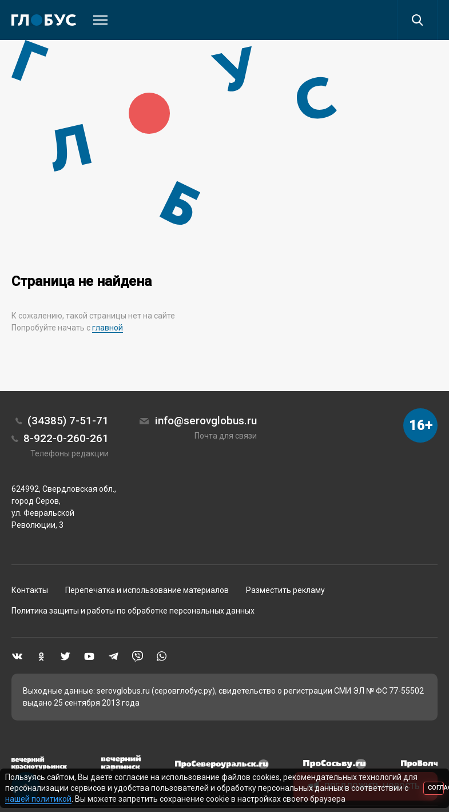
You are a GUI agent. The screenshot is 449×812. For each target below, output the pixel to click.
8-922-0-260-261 (66, 438)
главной (107, 327)
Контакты (29, 590)
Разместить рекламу (285, 590)
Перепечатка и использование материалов (147, 590)
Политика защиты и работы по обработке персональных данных (133, 610)
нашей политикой (38, 798)
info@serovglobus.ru (206, 420)
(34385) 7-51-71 (68, 420)
